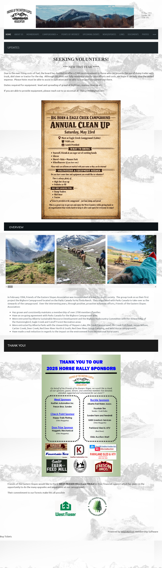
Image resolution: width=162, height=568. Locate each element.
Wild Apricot (127, 531)
